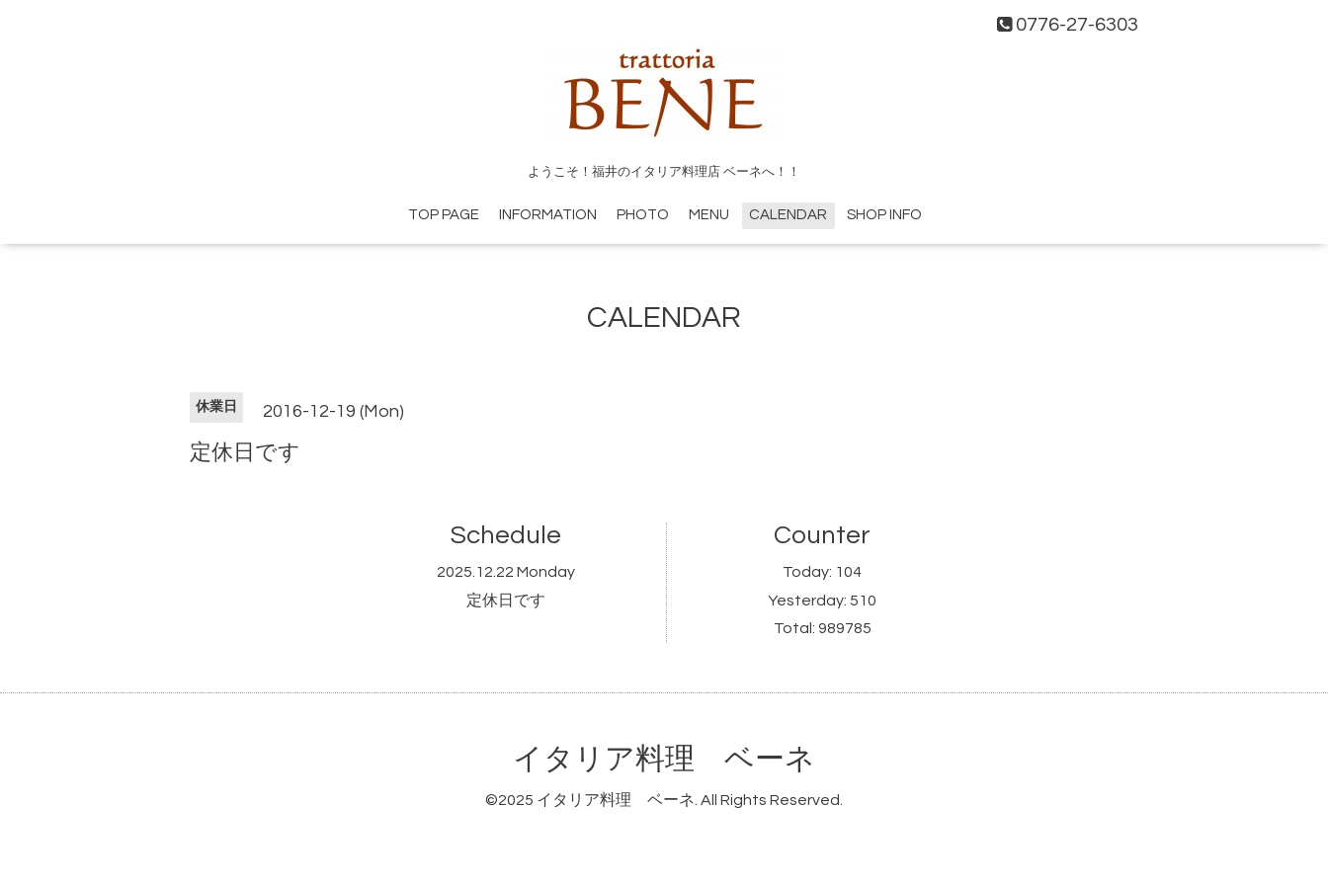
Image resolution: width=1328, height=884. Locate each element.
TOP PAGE (443, 214)
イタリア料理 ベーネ (664, 759)
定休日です (505, 600)
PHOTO (643, 214)
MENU (709, 214)
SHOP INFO (884, 214)
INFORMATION (548, 214)
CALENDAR (788, 214)
